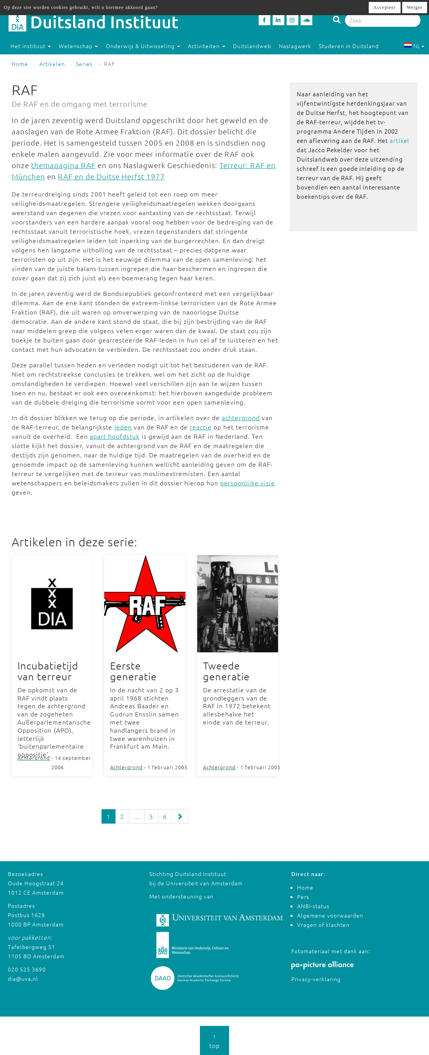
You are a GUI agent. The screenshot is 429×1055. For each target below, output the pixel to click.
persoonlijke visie (247, 482)
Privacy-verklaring (316, 979)
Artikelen (52, 64)
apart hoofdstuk (115, 436)
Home (20, 64)
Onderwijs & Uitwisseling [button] (143, 46)
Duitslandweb (252, 46)
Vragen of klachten (323, 924)
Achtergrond (34, 757)
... (137, 816)
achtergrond (241, 417)
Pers (303, 896)
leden (123, 426)
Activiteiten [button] (206, 46)
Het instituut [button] (31, 46)
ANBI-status (313, 906)
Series (84, 64)
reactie (201, 426)
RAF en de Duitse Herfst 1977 (111, 176)
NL (414, 46)
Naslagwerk (295, 46)
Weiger (414, 7)
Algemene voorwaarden (330, 915)
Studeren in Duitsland (352, 46)
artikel (399, 140)
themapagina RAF (63, 165)
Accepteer (384, 7)
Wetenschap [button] (78, 46)
